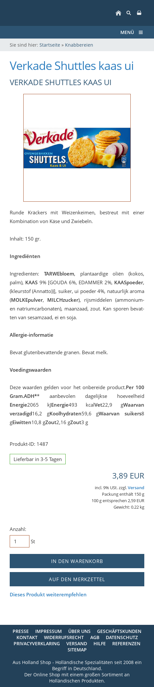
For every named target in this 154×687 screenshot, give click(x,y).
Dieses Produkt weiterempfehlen (48, 594)
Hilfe (100, 643)
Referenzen (126, 643)
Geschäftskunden (119, 631)
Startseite (49, 45)
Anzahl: (18, 529)
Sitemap (77, 650)
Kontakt (27, 637)
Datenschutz (122, 637)
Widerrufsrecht (64, 637)
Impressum (48, 631)
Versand (136, 487)
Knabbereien (79, 45)
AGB (94, 637)
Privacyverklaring (37, 643)
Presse (21, 631)
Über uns (79, 631)
